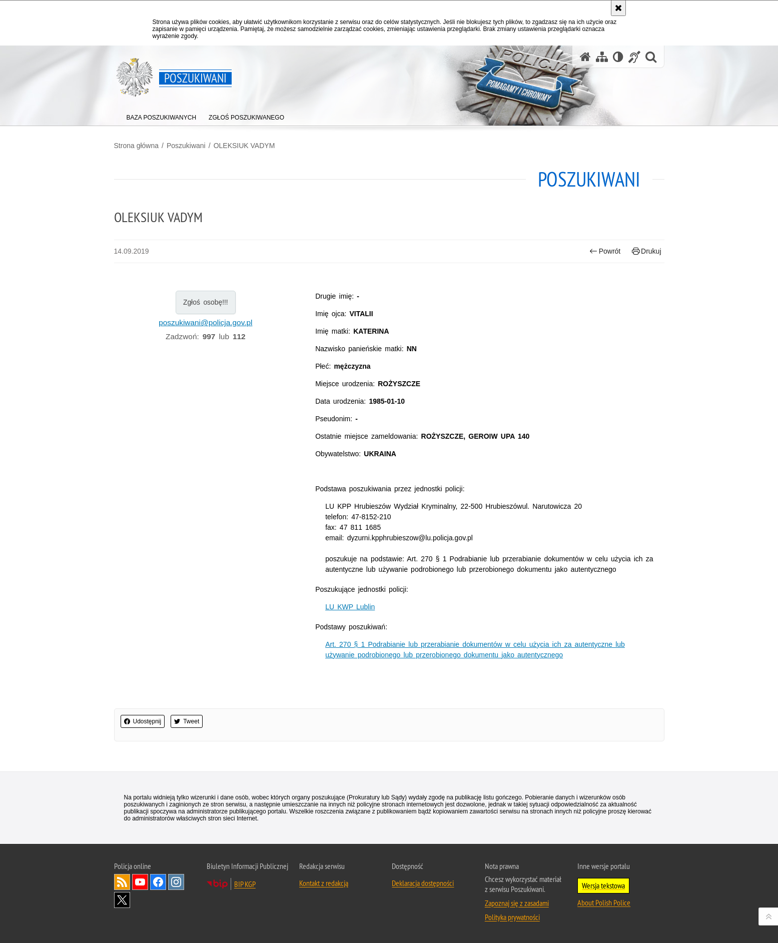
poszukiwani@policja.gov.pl (205, 322)
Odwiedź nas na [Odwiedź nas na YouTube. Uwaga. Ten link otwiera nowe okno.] (140, 882)
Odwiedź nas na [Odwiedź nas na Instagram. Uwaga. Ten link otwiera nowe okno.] (176, 882)
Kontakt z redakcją (323, 883)
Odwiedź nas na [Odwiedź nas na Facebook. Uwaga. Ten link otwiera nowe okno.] (158, 882)
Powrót (604, 251)
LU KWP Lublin (350, 607)
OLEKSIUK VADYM (244, 146)
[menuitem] (161, 115)
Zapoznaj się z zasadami (517, 903)
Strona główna (136, 146)
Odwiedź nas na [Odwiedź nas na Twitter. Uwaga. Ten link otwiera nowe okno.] (122, 900)
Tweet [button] (186, 721)
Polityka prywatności (512, 917)
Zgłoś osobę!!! (205, 302)
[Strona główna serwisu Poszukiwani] (585, 57)
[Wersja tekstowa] (618, 57)
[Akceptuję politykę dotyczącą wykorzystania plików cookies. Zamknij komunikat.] (618, 8)
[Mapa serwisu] (602, 57)
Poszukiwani (186, 146)
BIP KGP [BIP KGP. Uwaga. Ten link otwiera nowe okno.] (245, 884)
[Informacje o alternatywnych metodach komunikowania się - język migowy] (634, 57)
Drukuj (646, 251)
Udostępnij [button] (143, 721)
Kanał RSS (122, 882)
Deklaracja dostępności (423, 883)
